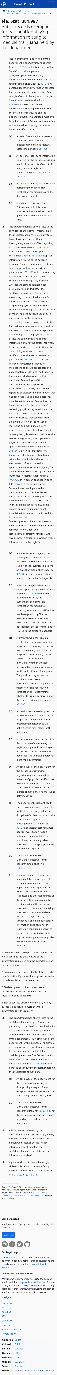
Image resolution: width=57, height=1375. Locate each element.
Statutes (11, 11)
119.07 (21, 67)
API (3, 1316)
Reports (6, 1325)
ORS (22, 1361)
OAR (17, 1361)
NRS (17, 1353)
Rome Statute (22, 1370)
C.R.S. (18, 1344)
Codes (18, 1339)
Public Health (24, 11)
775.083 (32, 1174)
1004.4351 (14, 479)
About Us (6, 1311)
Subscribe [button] (8, 1234)
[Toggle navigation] (51, 4)
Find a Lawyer (9, 1303)
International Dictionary (42, 1370)
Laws (17, 1357)
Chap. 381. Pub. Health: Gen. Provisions (23, 13)
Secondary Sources (11, 1329)
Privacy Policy (9, 1333)
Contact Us (7, 1320)
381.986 (44, 83)
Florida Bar (11, 1257)
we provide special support (32, 1282)
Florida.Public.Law (26, 4)
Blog (4, 1307)
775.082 (18, 1174)
